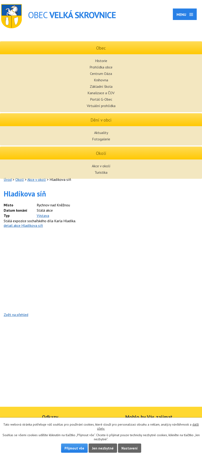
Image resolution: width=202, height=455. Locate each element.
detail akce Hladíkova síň (23, 225)
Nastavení (129, 448)
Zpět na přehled (16, 314)
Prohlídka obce (101, 67)
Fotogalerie (101, 139)
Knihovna (101, 80)
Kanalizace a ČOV (101, 93)
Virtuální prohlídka (101, 105)
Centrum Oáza (101, 73)
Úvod (8, 179)
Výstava (43, 215)
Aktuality (101, 132)
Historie (101, 60)
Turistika (101, 172)
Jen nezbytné (103, 448)
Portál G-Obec (101, 99)
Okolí (19, 179)
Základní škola (101, 86)
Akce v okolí (101, 166)
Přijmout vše (74, 448)
